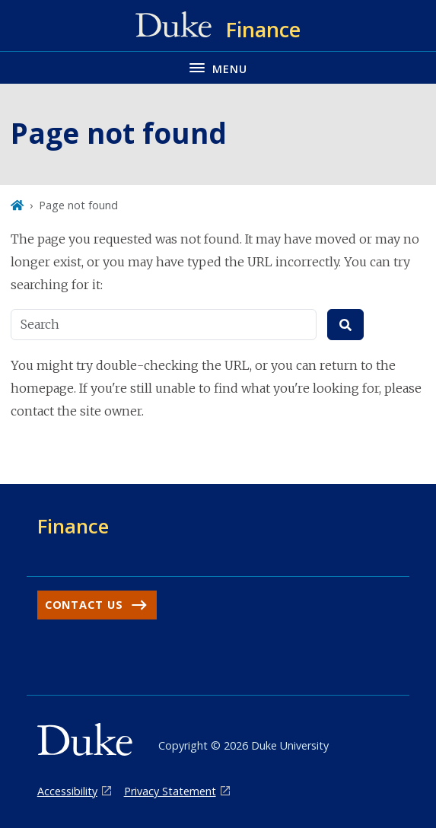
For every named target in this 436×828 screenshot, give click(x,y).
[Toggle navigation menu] (218, 67)
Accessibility (67, 791)
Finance (73, 526)
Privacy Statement (170, 791)
